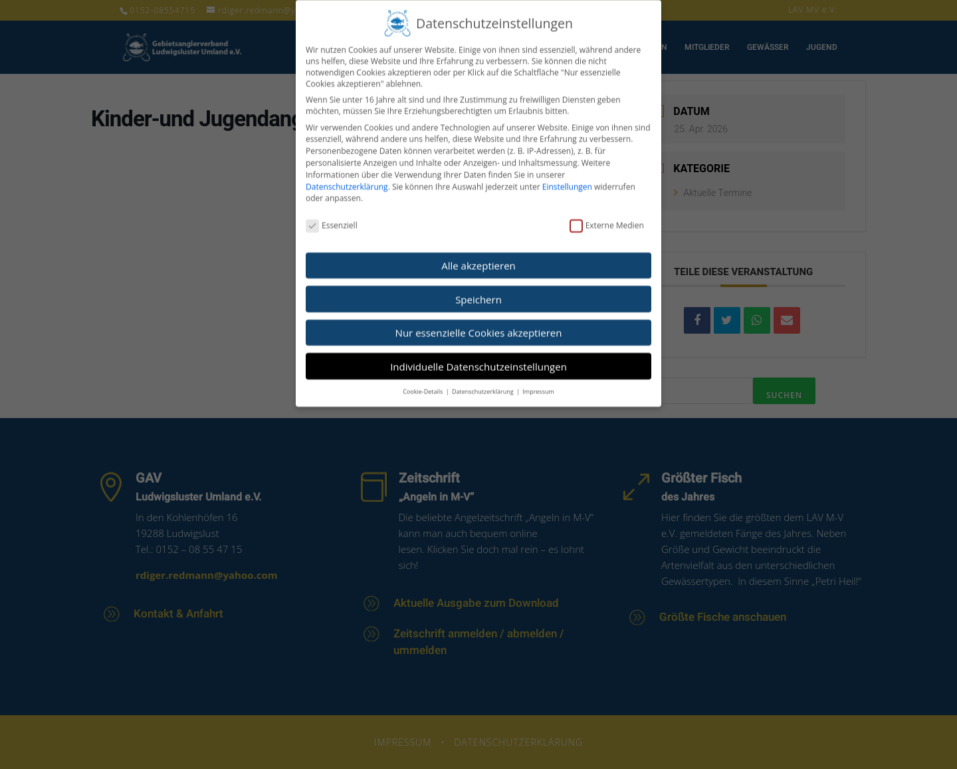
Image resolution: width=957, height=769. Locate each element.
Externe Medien (607, 215)
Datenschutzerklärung (347, 176)
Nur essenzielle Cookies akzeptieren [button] (478, 322)
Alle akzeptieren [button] (478, 255)
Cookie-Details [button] (423, 381)
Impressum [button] (538, 381)
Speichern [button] (478, 289)
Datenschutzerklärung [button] (483, 381)
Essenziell (332, 215)
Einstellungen (567, 176)
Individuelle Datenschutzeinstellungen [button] (478, 356)
